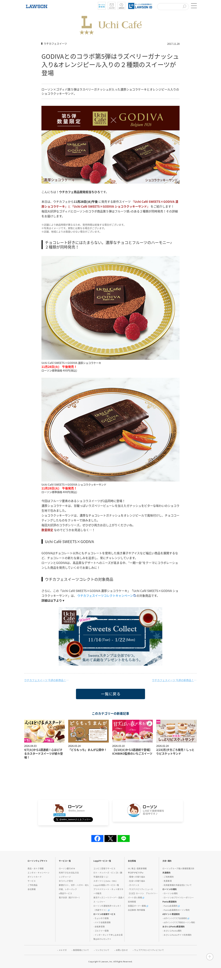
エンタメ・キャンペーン (39, 872)
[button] (193, 5)
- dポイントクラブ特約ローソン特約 (178, 922)
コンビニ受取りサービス (104, 868)
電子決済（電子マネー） (70, 897)
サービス (32, 880)
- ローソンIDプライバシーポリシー (178, 897)
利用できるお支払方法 (69, 872)
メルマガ (63, 950)
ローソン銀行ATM (67, 868)
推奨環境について (81, 950)
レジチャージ (65, 876)
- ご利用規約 (168, 876)
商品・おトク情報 (36, 868)
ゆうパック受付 (66, 880)
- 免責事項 (167, 880)
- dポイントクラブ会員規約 (175, 918)
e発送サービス (65, 893)
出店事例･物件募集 (136, 910)
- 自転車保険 (99, 926)
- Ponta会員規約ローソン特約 (176, 910)
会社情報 (32, 889)
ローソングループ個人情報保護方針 (178, 868)
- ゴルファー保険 (101, 930)
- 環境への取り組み (136, 876)
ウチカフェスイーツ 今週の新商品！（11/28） (174, 680)
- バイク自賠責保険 (102, 922)
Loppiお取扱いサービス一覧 (106, 885)
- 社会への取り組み (136, 880)
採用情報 (132, 901)
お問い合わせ (122, 950)
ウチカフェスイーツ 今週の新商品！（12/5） (46, 680)
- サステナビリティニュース (140, 889)
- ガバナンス (133, 885)
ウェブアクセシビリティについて (149, 950)
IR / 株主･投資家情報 (137, 868)
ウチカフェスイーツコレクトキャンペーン (106, 595)
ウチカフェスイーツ (55, 43)
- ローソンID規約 (170, 893)
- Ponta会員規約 (171, 905)
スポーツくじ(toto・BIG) (105, 880)
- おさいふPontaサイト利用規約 (177, 934)
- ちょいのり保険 (101, 918)
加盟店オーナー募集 (138, 905)
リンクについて (102, 950)
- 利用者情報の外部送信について (177, 885)
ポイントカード (35, 876)
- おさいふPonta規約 (172, 930)
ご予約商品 (33, 885)
